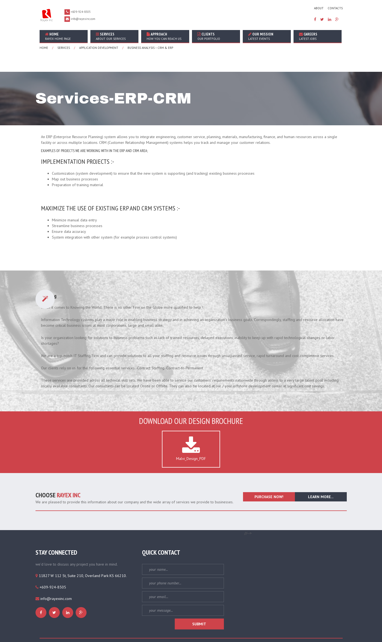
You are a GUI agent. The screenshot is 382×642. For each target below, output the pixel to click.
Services (114, 36)
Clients (216, 36)
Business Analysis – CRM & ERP (150, 48)
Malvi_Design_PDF (191, 430)
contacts (335, 8)
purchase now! (268, 477)
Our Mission (266, 36)
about (319, 8)
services (63, 48)
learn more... (320, 477)
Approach (165, 36)
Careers (317, 36)
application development (98, 48)
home (63, 36)
